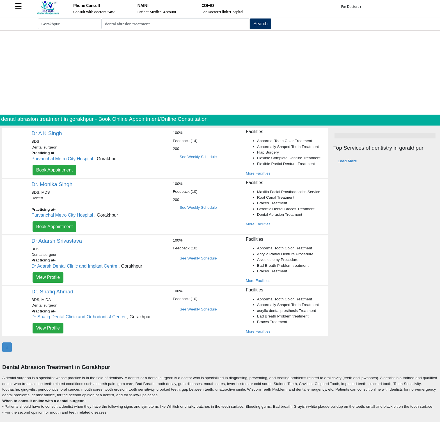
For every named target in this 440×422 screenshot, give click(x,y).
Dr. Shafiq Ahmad (52, 292)
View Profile (48, 277)
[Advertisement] (220, 72)
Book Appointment (54, 170)
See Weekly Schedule (198, 157)
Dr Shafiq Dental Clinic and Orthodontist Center (78, 316)
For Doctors (351, 6)
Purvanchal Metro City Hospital (62, 158)
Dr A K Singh (46, 133)
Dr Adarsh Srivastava (56, 241)
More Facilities (258, 173)
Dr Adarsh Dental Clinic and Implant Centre (74, 266)
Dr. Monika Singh (51, 184)
